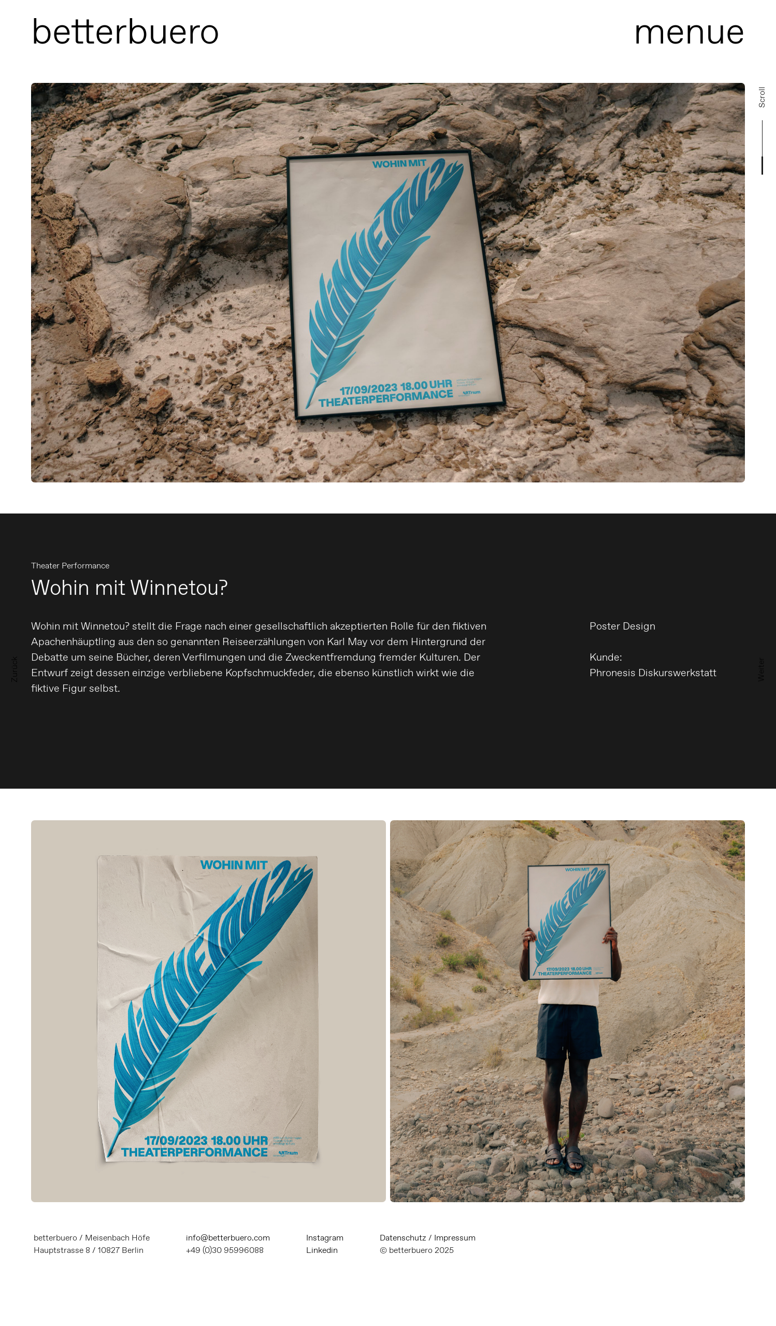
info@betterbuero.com (228, 1237)
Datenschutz (403, 1237)
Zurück (14, 669)
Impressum (455, 1237)
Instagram (324, 1237)
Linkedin (322, 1250)
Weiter (761, 669)
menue (689, 31)
